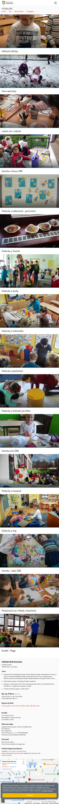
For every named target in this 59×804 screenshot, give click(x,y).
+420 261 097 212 (7, 696)
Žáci (10, 11)
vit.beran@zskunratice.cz (9, 698)
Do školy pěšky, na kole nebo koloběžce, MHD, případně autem (21, 706)
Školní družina (18, 11)
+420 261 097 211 (9, 715)
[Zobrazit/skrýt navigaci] (55, 3)
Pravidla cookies (47, 791)
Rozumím (29, 795)
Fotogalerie (30, 11)
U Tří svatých (12, 751)
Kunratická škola (21, 751)
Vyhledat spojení (7, 755)
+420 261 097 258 (15, 718)
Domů (4, 11)
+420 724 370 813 (17, 696)
